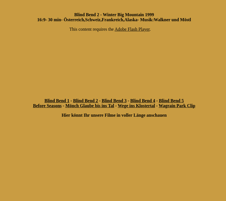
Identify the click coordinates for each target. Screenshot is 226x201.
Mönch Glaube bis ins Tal (89, 105)
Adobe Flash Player (132, 29)
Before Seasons (47, 105)
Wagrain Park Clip (177, 105)
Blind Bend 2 (85, 100)
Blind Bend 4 (142, 100)
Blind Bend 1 (56, 100)
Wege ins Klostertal (136, 105)
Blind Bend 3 (114, 100)
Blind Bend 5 (171, 100)
